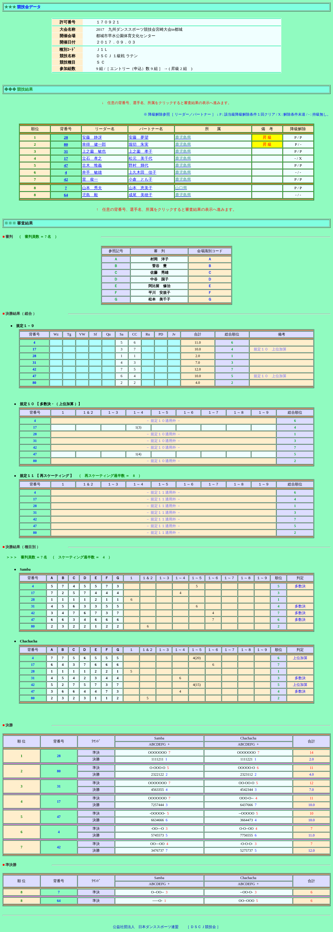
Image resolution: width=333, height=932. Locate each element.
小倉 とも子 (140, 179)
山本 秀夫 (92, 188)
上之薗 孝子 (140, 151)
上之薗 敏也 (94, 151)
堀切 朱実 (138, 144)
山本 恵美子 (140, 188)
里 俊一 (90, 179)
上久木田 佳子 (142, 172)
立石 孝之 (92, 158)
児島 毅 (90, 195)
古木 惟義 (92, 165)
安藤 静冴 (92, 137)
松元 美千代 (140, 158)
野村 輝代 (138, 165)
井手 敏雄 (92, 172)
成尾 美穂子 (140, 195)
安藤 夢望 (138, 137)
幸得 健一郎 (94, 144)
